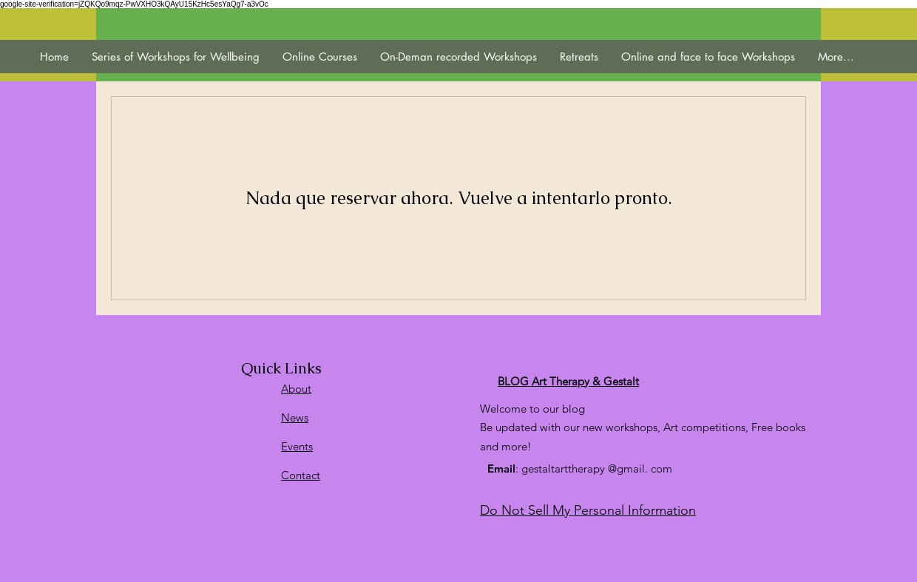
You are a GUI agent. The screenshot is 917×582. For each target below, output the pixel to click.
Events (297, 446)
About (296, 389)
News (294, 417)
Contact (300, 475)
